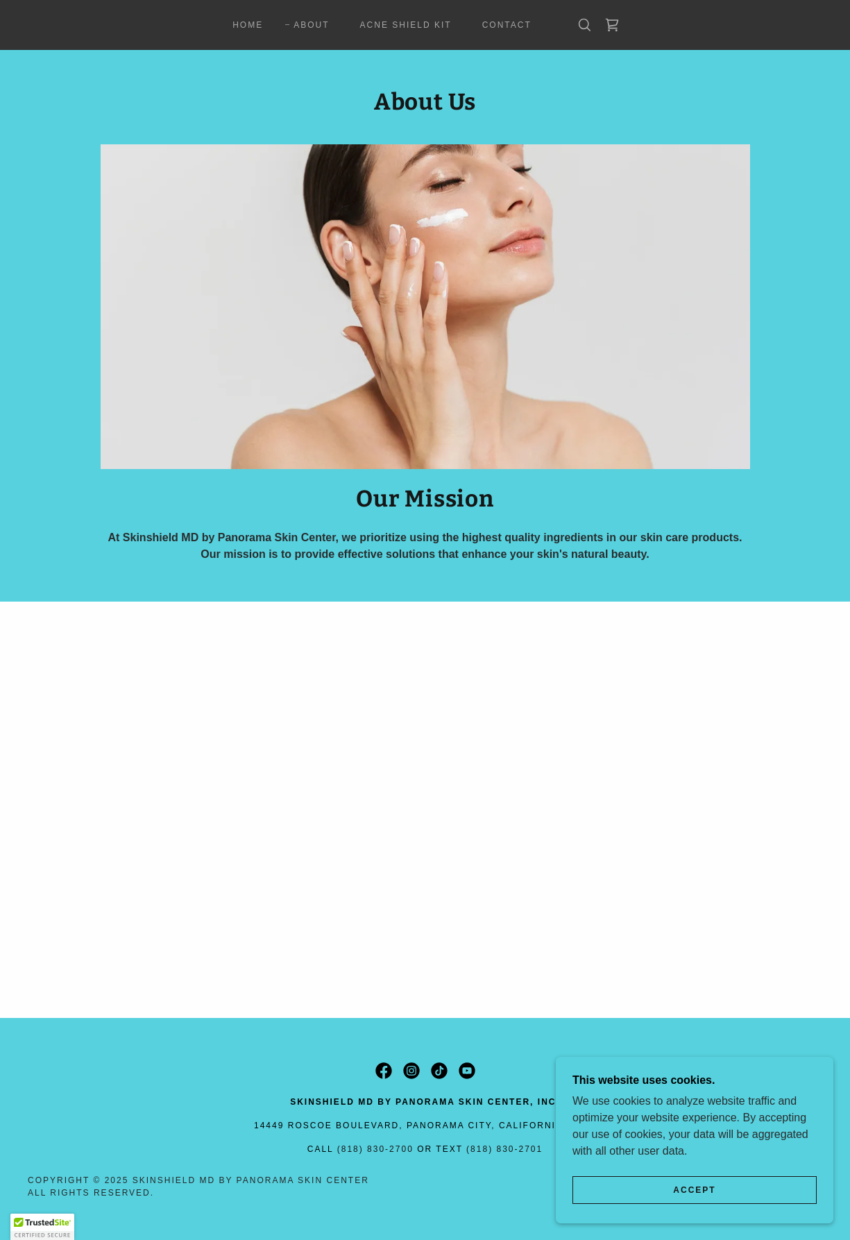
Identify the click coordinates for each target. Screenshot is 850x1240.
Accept (694, 1190)
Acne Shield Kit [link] (406, 25)
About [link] (311, 25)
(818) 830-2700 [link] (375, 1149)
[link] (612, 25)
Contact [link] (507, 25)
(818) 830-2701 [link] (504, 1149)
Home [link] (247, 25)
